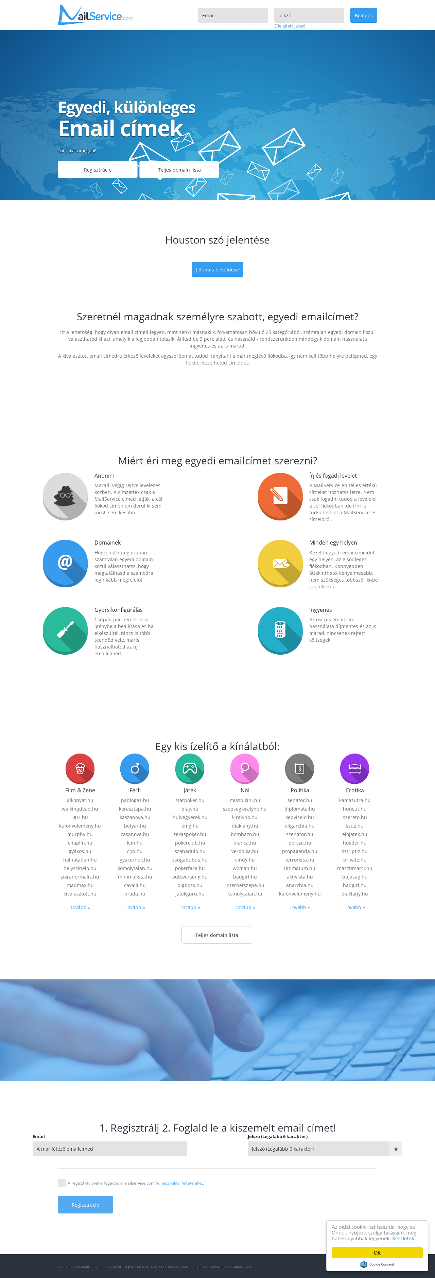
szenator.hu (299, 1175)
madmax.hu (80, 1226)
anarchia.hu (300, 1226)
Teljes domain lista (179, 169)
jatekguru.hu (190, 1234)
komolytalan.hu (244, 1234)
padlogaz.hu (135, 1141)
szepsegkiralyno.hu (245, 1149)
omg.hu (190, 1166)
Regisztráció (97, 169)
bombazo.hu (245, 1175)
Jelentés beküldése (217, 269)
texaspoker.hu (190, 1175)
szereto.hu (355, 1158)
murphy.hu (80, 1175)
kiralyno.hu (245, 1158)
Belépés (364, 15)
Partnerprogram (225, 1266)
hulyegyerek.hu (190, 1158)
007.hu (80, 1158)
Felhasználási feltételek (183, 1266)
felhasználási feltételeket (179, 1183)
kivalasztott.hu (80, 1234)
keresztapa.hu (135, 1149)
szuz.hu (355, 1166)
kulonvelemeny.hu (80, 1166)
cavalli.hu (135, 1226)
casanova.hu (135, 1175)
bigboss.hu (190, 1226)
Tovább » (80, 1248)
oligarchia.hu (300, 1166)
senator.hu (300, 1141)
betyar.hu (135, 1166)
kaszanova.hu (135, 1158)
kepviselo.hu (299, 1158)
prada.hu (134, 1234)
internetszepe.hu (244, 1226)
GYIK (248, 1266)
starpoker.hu (190, 1141)
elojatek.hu (354, 1175)
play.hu (189, 1149)
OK (377, 1252)
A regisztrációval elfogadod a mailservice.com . (136, 1183)
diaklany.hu (245, 1166)
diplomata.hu (299, 1149)
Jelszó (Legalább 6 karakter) (356, 1136)
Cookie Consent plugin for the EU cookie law (377, 1264)
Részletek (404, 1238)
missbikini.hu (245, 1141)
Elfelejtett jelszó (290, 26)
